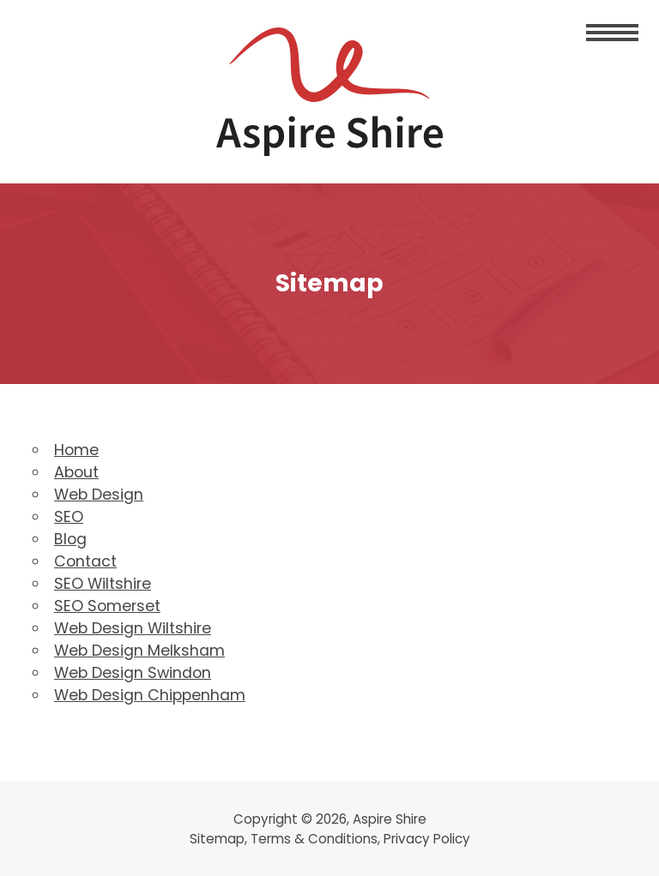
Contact (85, 561)
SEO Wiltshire (102, 583)
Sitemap (217, 839)
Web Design (98, 494)
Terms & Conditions (314, 839)
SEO (68, 517)
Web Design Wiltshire (132, 628)
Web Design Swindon (132, 673)
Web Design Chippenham (149, 695)
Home (76, 450)
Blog (70, 539)
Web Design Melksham (139, 650)
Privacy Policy (427, 839)
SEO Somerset (107, 606)
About (76, 472)
